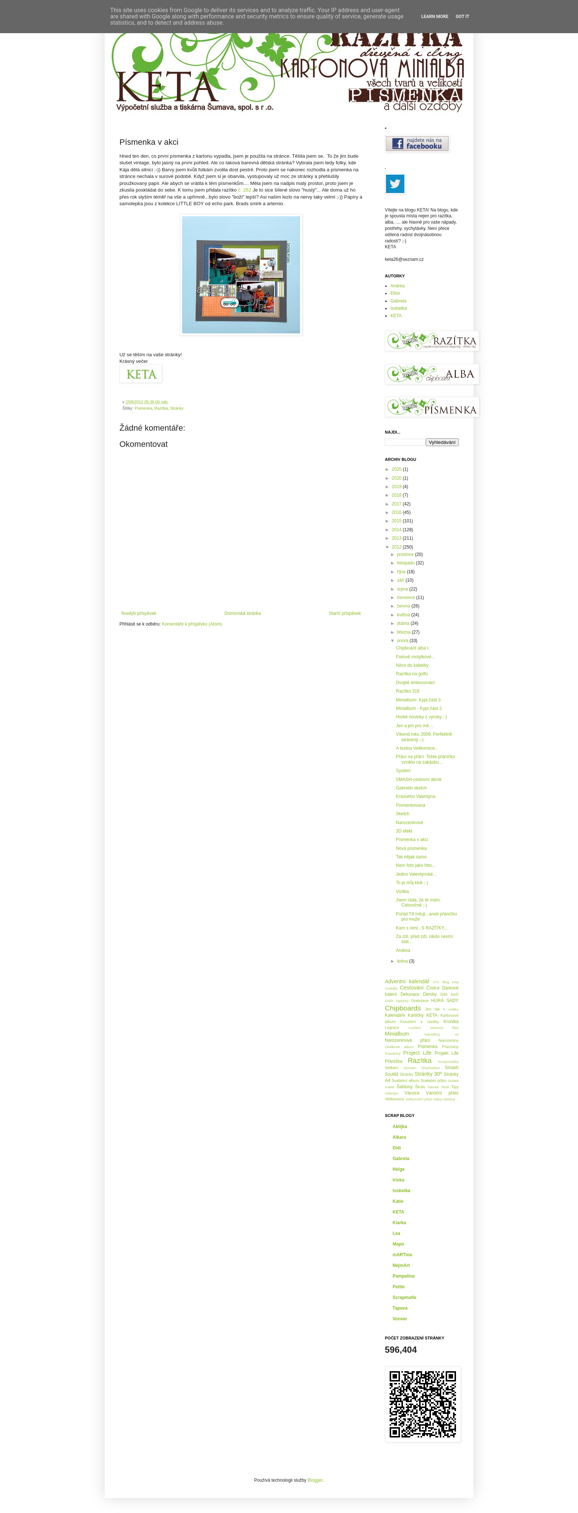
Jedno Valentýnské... (416, 874)
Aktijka (400, 1126)
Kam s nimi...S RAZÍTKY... (422, 928)
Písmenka (143, 408)
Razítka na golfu (412, 673)
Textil (445, 1087)
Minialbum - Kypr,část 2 (419, 708)
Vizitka (402, 891)
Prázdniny (393, 1053)
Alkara (399, 1137)
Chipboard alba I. (412, 648)
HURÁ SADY (445, 1000)
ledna (403, 961)
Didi (397, 1147)
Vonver (400, 1318)
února (403, 640)
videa (438, 1099)
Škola (420, 1087)
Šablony (404, 1086)
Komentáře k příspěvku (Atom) (192, 624)
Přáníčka (393, 1061)
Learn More (435, 16)
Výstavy (449, 1099)
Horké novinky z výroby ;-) (421, 716)
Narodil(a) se (441, 1034)
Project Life (417, 1053)
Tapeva (400, 1308)
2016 (397, 512)
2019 (397, 486)
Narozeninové (409, 822)
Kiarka (399, 1222)
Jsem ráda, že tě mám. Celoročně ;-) (418, 902)
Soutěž (391, 1074)
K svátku (451, 1009)
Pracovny (450, 1046)
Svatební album (405, 1080)
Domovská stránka (242, 613)
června (404, 606)
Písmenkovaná (410, 805)
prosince (406, 554)
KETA (395, 315)
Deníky (429, 994)
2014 (397, 529)
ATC (436, 982)
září (401, 580)
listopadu (406, 562)
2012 (397, 547)
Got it (462, 16)
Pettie (399, 1286)
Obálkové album (399, 1047)
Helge (399, 1169)
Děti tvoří (449, 994)
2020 (397, 478)
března (404, 632)
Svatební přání (434, 1080)
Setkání (391, 1067)
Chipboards (403, 1008)
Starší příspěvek (345, 613)
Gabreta (398, 301)
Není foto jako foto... (415, 865)
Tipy (455, 1087)
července (406, 597)
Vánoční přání (442, 1093)
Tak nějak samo (411, 856)
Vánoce (411, 1093)
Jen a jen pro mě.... (415, 725)
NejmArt (401, 1265)
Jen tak (432, 1009)
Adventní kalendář (407, 981)
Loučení (414, 1028)
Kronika (451, 1021)
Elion (395, 293)
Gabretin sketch (411, 788)
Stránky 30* (428, 1074)
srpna (403, 589)
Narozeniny (448, 1040)
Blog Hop (450, 982)
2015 (397, 520)
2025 (397, 469)
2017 (397, 504)
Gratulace (420, 1000)
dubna (404, 623)
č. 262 (244, 190)
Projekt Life (447, 1053)
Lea (396, 1233)
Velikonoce (394, 1099)
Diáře (389, 1001)
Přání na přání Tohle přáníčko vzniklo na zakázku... (425, 759)
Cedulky (391, 988)
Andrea (397, 285)
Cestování (412, 988)
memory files (444, 1028)
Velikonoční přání (418, 1099)
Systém (403, 770)
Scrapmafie (405, 1297)
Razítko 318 (407, 691)
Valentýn (391, 1093)
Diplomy (402, 1001)
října (402, 571)
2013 (397, 538)
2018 (397, 495)
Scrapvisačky (448, 1062)
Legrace (392, 1027)
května (404, 614)
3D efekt (404, 831)
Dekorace (409, 994)
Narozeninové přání (407, 1040)
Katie (398, 1201)
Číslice (433, 988)
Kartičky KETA (423, 1015)
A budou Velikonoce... (417, 748)
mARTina (402, 1254)
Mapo (398, 1244)
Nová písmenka (411, 848)
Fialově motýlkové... (415, 656)
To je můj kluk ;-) (412, 882)
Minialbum (397, 1034)
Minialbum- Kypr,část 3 (418, 700)
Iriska (398, 1180)
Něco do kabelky (412, 665)
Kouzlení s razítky (419, 1021)
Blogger (315, 1480)
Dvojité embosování (415, 682)
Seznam (409, 1068)
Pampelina (404, 1276)
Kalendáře (395, 1015)
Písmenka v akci (412, 839)
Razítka (161, 408)
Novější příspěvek (138, 613)
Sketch (403, 813)
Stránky (177, 408)
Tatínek (433, 1087)
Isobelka (398, 308)
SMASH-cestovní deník (419, 779)
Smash (452, 1067)
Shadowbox (430, 1068)
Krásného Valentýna (415, 796)
